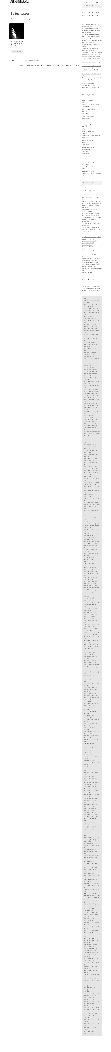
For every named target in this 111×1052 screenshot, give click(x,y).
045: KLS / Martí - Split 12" (89, 62)
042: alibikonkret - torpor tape (90, 48)
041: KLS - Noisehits (87, 44)
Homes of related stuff (32, 65)
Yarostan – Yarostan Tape (88, 266)
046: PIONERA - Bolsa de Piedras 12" (91, 66)
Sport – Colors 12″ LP (87, 243)
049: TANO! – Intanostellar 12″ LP (90, 70)
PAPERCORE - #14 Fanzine (88, 235)
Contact (76, 65)
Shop (67, 65)
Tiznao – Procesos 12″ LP (88, 251)
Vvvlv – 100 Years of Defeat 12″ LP (91, 264)
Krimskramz (48, 65)
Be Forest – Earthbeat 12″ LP (89, 201)
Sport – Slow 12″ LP (87, 245)
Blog (58, 65)
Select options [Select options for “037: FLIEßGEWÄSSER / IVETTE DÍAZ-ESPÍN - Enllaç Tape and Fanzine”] (17, 51)
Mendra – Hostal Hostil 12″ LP (90, 227)
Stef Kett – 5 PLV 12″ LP (88, 247)
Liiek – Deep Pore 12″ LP (88, 217)
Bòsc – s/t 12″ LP (86, 203)
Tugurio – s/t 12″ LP (87, 258)
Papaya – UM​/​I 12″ (86, 231)
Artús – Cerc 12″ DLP (87, 197)
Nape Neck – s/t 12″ (87, 229)
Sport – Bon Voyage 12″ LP (89, 241)
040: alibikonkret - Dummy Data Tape (92, 40)
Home (21, 65)
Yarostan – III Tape (87, 272)
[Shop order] (16, 19)
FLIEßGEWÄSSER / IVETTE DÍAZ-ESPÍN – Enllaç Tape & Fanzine (91, 26)
